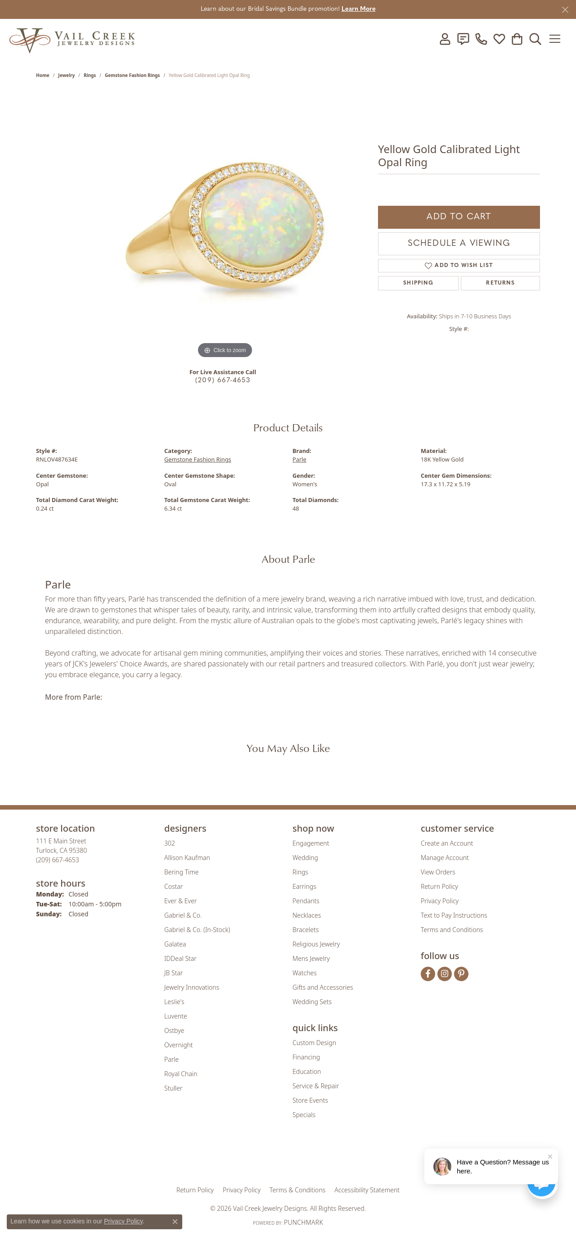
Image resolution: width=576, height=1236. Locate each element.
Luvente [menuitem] (175, 1016)
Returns (500, 283)
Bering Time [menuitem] (181, 872)
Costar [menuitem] (173, 886)
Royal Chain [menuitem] (180, 1073)
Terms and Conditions (452, 929)
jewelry (66, 75)
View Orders (438, 872)
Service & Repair (315, 1086)
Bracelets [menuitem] (305, 929)
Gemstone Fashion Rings (132, 75)
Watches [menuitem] (304, 973)
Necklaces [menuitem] (306, 915)
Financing (306, 1057)
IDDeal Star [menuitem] (180, 958)
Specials (303, 1114)
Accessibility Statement (367, 1190)
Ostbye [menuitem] (174, 1030)
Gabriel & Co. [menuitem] (183, 915)
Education (306, 1071)
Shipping (418, 283)
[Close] (565, 9)
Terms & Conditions (297, 1190)
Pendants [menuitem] (306, 900)
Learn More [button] (359, 9)
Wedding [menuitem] (305, 857)
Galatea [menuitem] (175, 944)
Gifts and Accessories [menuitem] (322, 987)
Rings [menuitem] (300, 872)
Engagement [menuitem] (310, 843)
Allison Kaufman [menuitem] (187, 857)
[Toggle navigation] (558, 39)
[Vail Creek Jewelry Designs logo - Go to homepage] (72, 38)
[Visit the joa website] (257, 1158)
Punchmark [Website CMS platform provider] (303, 1222)
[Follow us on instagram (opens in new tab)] (444, 974)
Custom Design (314, 1042)
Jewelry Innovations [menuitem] (191, 987)
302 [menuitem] (169, 843)
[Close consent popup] (175, 1221)
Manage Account (445, 857)
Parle (299, 459)
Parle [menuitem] (171, 1059)
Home (43, 75)
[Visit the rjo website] (291, 1158)
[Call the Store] (57, 860)
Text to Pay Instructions (454, 915)
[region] (225, 226)
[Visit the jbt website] (362, 1158)
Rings (90, 75)
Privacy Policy (440, 900)
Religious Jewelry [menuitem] (316, 944)
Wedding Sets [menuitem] (312, 1001)
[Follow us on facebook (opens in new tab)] (428, 974)
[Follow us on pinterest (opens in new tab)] (461, 974)
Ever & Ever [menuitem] (180, 900)
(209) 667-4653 (222, 380)
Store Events (310, 1100)
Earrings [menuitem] (304, 886)
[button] (445, 39)
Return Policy (439, 886)
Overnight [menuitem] (178, 1045)
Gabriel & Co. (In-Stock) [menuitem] (197, 929)
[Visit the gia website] (217, 1158)
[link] (463, 39)
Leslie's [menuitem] (174, 1001)
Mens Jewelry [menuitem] (311, 958)
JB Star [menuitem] (173, 973)
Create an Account (447, 843)
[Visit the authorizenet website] (325, 1158)
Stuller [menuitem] (173, 1088)
